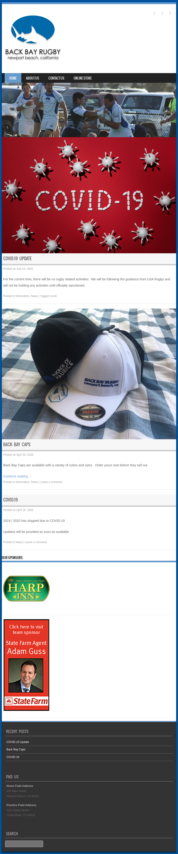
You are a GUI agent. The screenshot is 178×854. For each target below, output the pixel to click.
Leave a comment (51, 482)
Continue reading (17, 476)
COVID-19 (10, 500)
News (34, 296)
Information (22, 296)
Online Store (83, 78)
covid (53, 296)
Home (13, 78)
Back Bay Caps (17, 444)
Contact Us (56, 78)
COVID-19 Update (17, 258)
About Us (32, 78)
